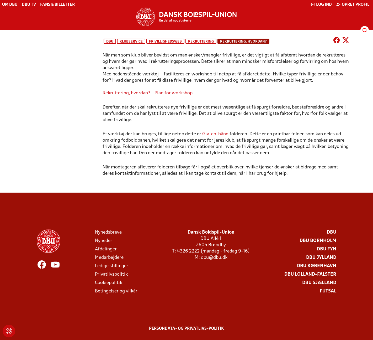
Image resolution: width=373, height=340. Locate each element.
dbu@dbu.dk (214, 257)
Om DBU (10, 5)
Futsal (328, 291)
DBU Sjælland (319, 283)
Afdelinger (106, 249)
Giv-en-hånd (215, 134)
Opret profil (352, 4)
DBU (109, 41)
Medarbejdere (109, 257)
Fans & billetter (57, 5)
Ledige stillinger (111, 266)
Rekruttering (201, 41)
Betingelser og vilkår (116, 291)
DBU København (316, 266)
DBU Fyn (326, 249)
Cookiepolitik (108, 283)
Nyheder (103, 241)
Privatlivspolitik (111, 274)
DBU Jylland (321, 257)
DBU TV (29, 5)
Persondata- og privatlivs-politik (186, 329)
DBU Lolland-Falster (310, 274)
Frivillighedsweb (165, 41)
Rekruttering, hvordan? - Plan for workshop (148, 93)
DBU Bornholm (318, 241)
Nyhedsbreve (108, 232)
